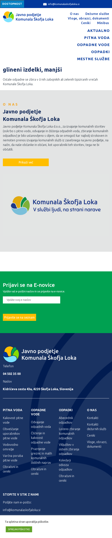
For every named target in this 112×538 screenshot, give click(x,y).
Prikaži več (26, 162)
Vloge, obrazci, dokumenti (88, 18)
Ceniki (86, 23)
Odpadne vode (93, 45)
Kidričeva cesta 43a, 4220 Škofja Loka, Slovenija (38, 389)
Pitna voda (97, 38)
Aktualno (98, 30)
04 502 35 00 (12, 373)
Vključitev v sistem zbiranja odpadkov (69, 449)
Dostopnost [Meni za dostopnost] (12, 3)
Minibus (103, 23)
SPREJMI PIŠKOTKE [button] (19, 529)
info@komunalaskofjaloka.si (61, 4)
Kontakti (92, 418)
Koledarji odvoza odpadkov (65, 465)
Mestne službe (93, 59)
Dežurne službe (97, 13)
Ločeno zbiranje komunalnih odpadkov (69, 433)
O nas (74, 13)
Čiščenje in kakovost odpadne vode (40, 437)
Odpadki (100, 52)
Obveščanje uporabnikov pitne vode (11, 433)
